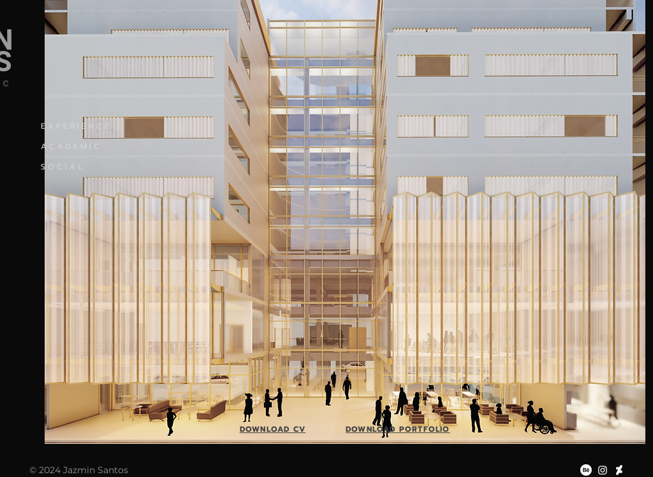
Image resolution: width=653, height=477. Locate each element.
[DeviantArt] (619, 470)
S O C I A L (61, 167)
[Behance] (586, 470)
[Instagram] (602, 470)
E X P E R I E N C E (75, 126)
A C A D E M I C (70, 146)
